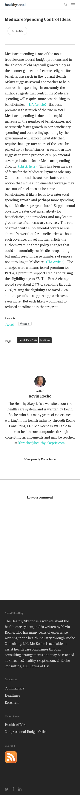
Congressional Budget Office (26, 732)
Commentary (15, 688)
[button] (73, 4)
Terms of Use (40, 666)
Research (12, 702)
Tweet (9, 323)
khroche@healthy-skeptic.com (41, 443)
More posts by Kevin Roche (40, 459)
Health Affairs (15, 724)
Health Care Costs (27, 340)
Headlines (12, 695)
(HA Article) (36, 104)
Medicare (45, 340)
